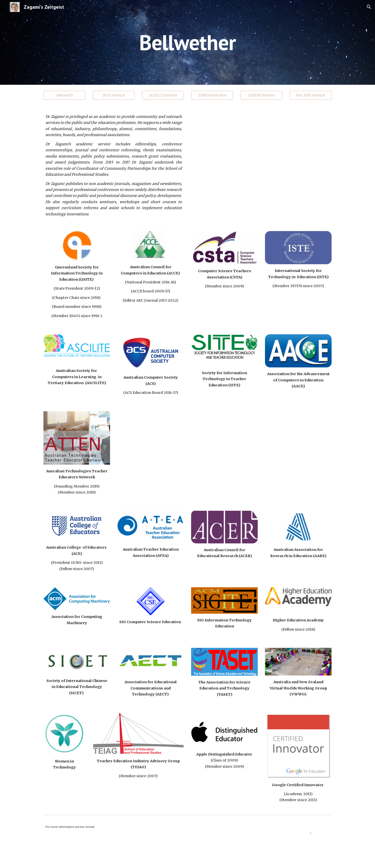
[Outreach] (64, 95)
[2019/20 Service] (212, 95)
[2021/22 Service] (163, 95)
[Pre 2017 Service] (310, 95)
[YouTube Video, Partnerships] (261, 151)
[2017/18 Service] (261, 95)
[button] (369, 7)
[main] (187, 42)
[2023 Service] (113, 95)
